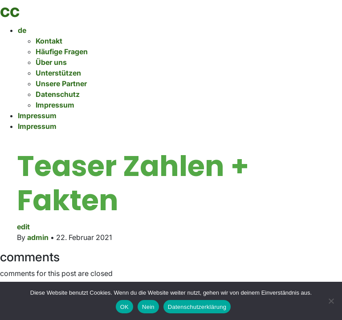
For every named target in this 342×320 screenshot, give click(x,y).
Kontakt (49, 40)
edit (23, 226)
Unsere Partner (61, 83)
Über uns (51, 62)
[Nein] (330, 300)
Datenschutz (58, 94)
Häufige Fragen (62, 51)
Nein (148, 307)
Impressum (55, 104)
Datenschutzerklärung (197, 307)
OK (124, 307)
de (22, 30)
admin (37, 237)
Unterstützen (58, 72)
